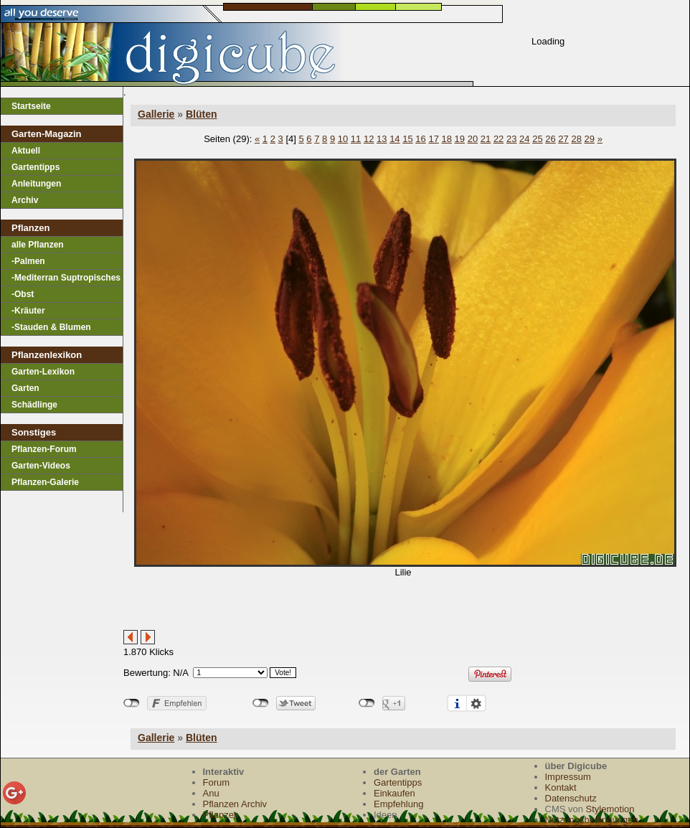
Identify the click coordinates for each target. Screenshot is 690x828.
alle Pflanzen (37, 245)
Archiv (24, 200)
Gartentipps (35, 167)
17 (433, 138)
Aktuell (25, 151)
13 (382, 138)
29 (590, 138)
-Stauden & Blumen (51, 327)
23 (511, 138)
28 (576, 138)
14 (394, 138)
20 (473, 138)
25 (537, 138)
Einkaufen (394, 793)
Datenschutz (571, 798)
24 (524, 138)
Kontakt (561, 787)
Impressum (568, 776)
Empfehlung (398, 804)
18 (447, 138)
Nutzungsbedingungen (591, 819)
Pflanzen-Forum (44, 449)
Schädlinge (34, 405)
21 (486, 138)
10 (343, 138)
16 (420, 138)
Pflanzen (221, 814)
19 (460, 138)
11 (356, 138)
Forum (216, 782)
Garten (25, 388)
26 (550, 138)
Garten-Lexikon (43, 372)
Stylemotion (610, 809)
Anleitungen (36, 184)
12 (369, 138)
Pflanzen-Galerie (45, 482)
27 (563, 138)
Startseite (31, 106)
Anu (211, 793)
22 (498, 138)
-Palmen (28, 261)
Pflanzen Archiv (235, 804)
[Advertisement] (291, 608)
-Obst (22, 294)
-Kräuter (28, 311)
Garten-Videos (40, 466)
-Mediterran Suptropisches (65, 278)
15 (407, 138)
